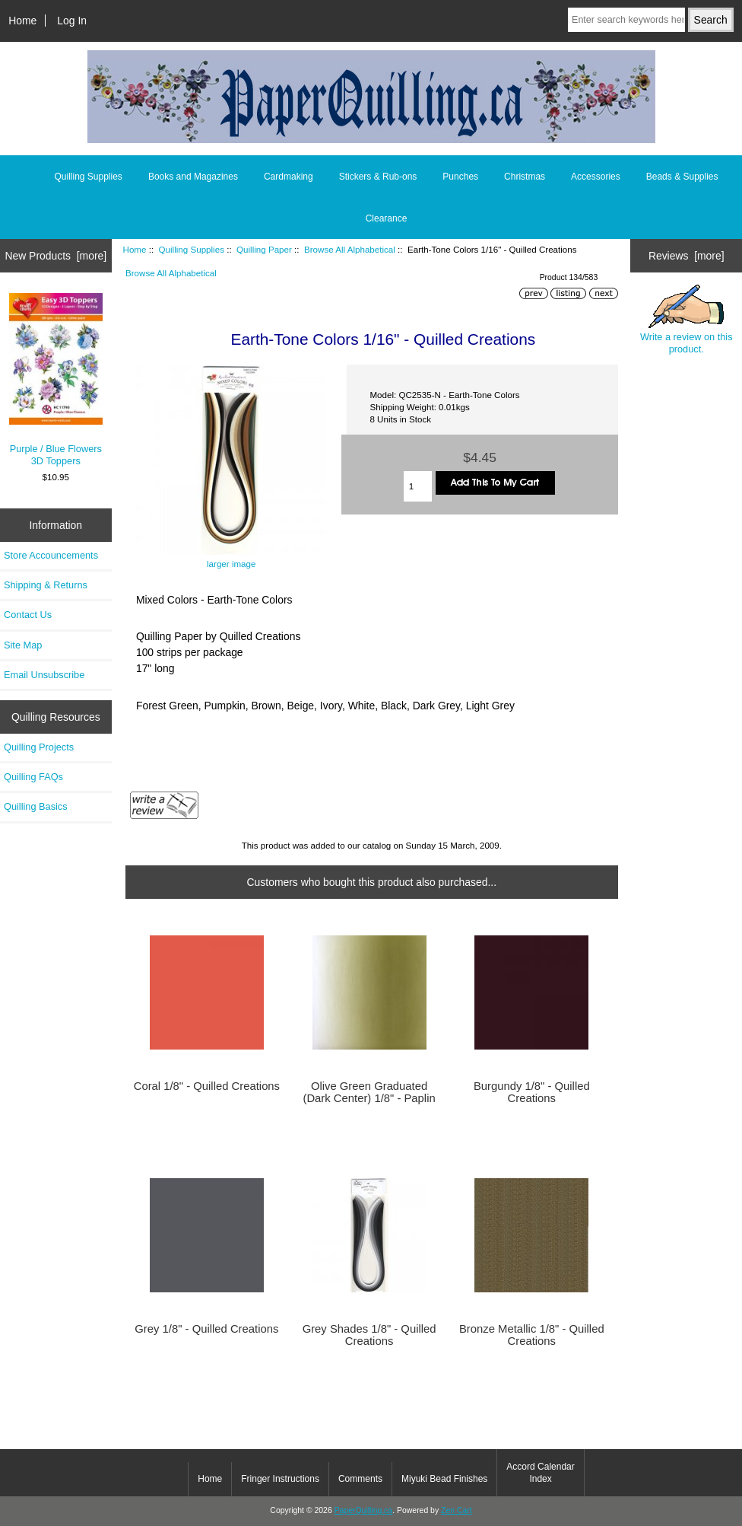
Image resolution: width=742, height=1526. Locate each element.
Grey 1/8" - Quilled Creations (206, 1329)
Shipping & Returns (45, 585)
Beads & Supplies (682, 176)
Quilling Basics (36, 806)
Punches (460, 176)
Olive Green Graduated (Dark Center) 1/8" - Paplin (369, 1092)
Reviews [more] (686, 256)
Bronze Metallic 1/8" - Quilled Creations (531, 1335)
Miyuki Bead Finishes (444, 1478)
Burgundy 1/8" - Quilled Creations (532, 1092)
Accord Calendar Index (540, 1472)
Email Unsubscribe (44, 674)
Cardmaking (288, 176)
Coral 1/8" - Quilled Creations (207, 1086)
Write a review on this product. (686, 320)
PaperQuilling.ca (364, 1510)
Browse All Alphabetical (349, 249)
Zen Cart (456, 1510)
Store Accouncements (51, 555)
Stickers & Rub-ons (378, 176)
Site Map (23, 645)
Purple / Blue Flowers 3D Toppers (56, 380)
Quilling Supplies (191, 249)
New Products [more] (55, 256)
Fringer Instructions (280, 1478)
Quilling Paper (264, 249)
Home (22, 20)
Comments (360, 1478)
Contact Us (28, 614)
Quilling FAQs (33, 776)
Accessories (595, 176)
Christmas (524, 176)
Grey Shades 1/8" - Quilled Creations (369, 1335)
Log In (72, 20)
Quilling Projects (39, 747)
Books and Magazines (193, 176)
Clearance (386, 218)
